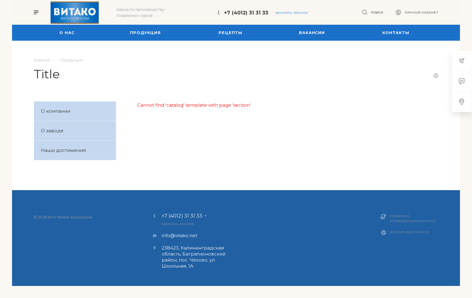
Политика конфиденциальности (412, 218)
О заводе (52, 130)
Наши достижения (63, 150)
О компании (55, 111)
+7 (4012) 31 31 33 (246, 13)
